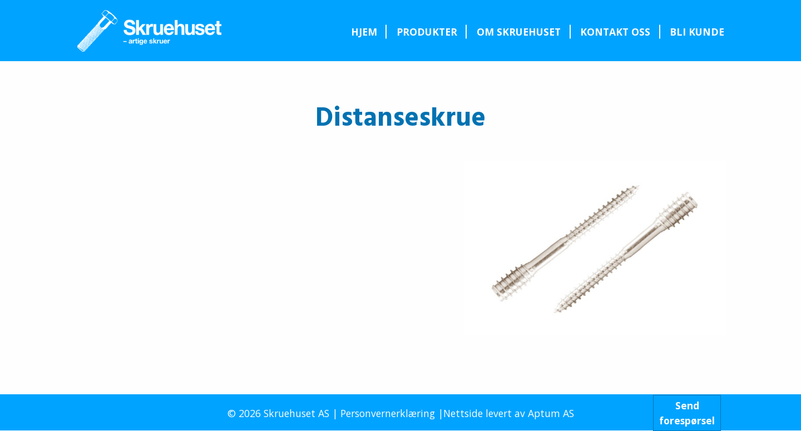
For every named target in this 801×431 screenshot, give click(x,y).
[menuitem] (364, 32)
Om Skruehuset (519, 31)
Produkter (427, 31)
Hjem (364, 31)
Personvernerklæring (387, 413)
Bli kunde (697, 31)
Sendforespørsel (687, 413)
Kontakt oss (615, 31)
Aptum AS (551, 413)
